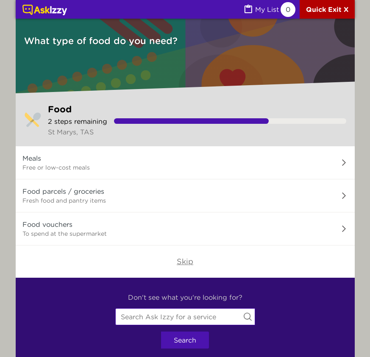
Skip (185, 261)
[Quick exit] (327, 9)
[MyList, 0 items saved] (269, 9)
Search (185, 340)
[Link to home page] (45, 10)
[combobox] (185, 316)
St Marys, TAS (71, 132)
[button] (185, 162)
